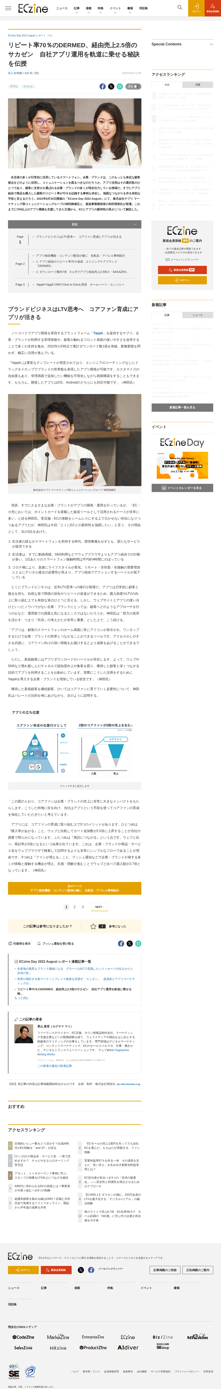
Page (20, 263)
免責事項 (128, 1371)
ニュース (62, 8)
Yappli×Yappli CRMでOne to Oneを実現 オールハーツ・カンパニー (80, 284)
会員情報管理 (111, 1371)
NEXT (100, 907)
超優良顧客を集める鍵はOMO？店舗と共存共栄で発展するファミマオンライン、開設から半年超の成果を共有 (42, 1203)
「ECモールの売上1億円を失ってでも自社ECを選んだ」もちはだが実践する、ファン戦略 (112, 1148)
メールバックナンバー (182, 259)
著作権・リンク (91, 1371)
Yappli (98, 333)
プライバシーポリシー (187, 1371)
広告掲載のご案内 (197, 1270)
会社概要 (142, 1371)
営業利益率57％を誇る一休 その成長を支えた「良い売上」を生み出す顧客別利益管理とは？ (111, 1165)
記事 (77, 8)
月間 (197, 84)
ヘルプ (75, 1371)
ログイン (181, 280)
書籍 (130, 8)
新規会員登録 (181, 270)
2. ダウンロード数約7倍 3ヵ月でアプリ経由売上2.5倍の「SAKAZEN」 (82, 271)
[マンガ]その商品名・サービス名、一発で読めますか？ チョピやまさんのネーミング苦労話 (43, 1161)
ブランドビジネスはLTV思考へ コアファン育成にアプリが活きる (79, 236)
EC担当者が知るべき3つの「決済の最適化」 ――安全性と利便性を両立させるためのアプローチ (112, 1182)
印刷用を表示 (19, 943)
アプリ (13, 86)
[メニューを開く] (8, 8)
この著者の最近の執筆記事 (54, 1065)
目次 (104, 224)
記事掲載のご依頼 (164, 1270)
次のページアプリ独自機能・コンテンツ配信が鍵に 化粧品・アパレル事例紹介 (74, 888)
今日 (167, 84)
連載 (89, 8)
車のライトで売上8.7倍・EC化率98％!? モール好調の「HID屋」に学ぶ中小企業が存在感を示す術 (112, 1216)
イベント (115, 8)
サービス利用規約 (161, 1371)
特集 (100, 8)
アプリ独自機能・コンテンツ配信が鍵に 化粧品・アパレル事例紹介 (80, 255)
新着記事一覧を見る (182, 407)
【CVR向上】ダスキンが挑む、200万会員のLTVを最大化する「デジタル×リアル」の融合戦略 (112, 1199)
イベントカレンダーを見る (182, 488)
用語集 (143, 8)
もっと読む (21, 997)
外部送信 (208, 1371)
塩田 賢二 (29, 73)
